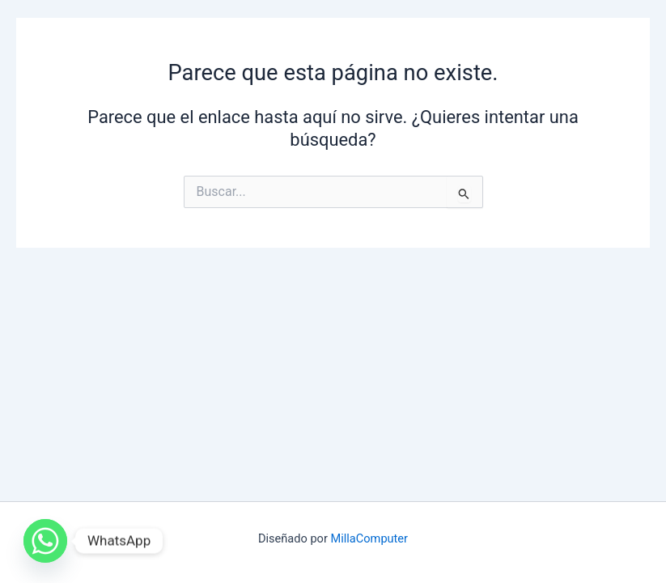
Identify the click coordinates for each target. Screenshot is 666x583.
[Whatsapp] (45, 541)
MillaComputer (370, 538)
